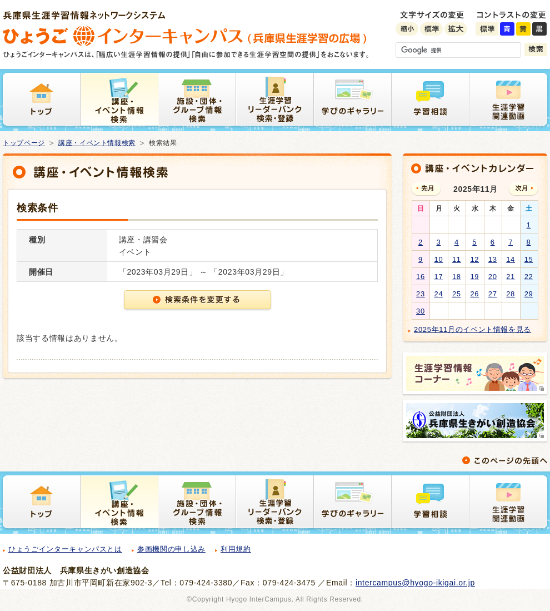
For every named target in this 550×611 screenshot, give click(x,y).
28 (510, 294)
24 (438, 294)
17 (438, 276)
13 (492, 259)
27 (492, 294)
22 (528, 276)
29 (528, 294)
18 (456, 276)
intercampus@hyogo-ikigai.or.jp (415, 582)
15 (528, 259)
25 (456, 294)
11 (456, 259)
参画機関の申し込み (171, 549)
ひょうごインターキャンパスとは (65, 549)
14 (510, 259)
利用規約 (236, 549)
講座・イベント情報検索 (97, 143)
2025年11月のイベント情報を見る (472, 329)
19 (474, 276)
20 (492, 276)
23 (420, 294)
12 (474, 259)
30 (420, 311)
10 (438, 259)
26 (474, 294)
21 (510, 276)
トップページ (24, 143)
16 (420, 276)
